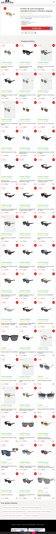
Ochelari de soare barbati (31, 515)
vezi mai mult (29, 18)
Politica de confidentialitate (28, 524)
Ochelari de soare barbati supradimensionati (14, 511)
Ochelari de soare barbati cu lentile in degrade (39, 511)
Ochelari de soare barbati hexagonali (30, 507)
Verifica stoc (42, 28)
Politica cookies (40, 524)
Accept (33, 533)
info (17, 69)
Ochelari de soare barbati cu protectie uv (13, 515)
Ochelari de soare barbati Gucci (11, 507)
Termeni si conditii (16, 524)
